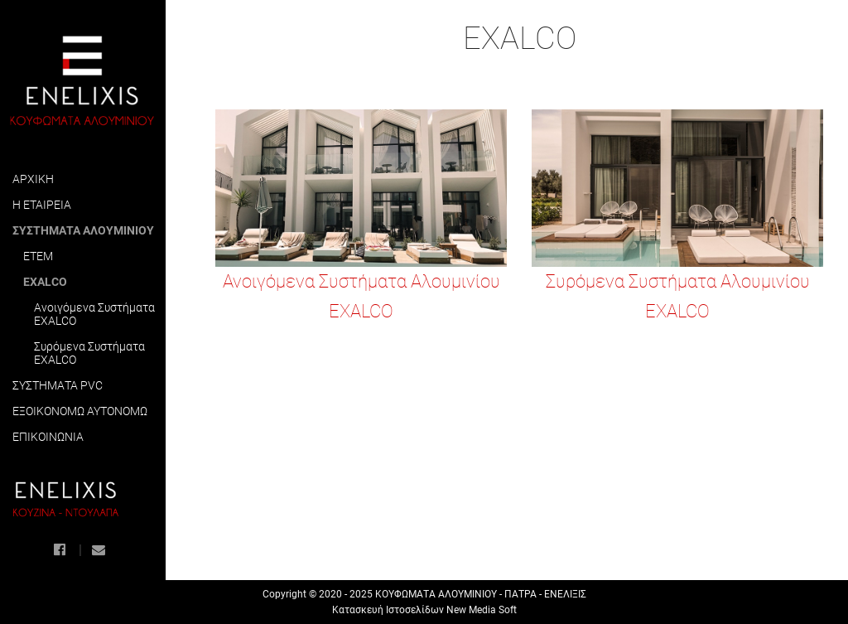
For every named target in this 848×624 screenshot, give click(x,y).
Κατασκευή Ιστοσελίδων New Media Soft (424, 610)
